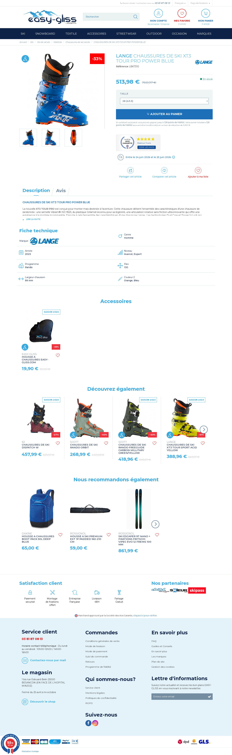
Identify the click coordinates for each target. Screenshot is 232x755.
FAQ (153, 641)
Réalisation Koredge (30, 751)
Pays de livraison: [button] (200, 3)
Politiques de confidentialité (100, 698)
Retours (89, 661)
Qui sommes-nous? (110, 679)
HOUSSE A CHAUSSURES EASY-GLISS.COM (35, 358)
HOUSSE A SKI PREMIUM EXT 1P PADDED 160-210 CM (86, 537)
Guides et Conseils (161, 646)
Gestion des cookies (162, 666)
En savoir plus (169, 632)
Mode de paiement (96, 651)
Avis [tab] (61, 190)
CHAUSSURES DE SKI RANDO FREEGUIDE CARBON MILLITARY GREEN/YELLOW (132, 447)
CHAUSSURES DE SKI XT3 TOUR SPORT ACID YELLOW (182, 446)
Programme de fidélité (98, 666)
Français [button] (180, 3)
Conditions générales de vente (102, 641)
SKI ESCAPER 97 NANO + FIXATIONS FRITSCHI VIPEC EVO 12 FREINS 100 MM (134, 539)
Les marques (158, 656)
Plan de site (157, 661)
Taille (124, 93)
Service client (92, 687)
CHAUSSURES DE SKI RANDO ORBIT (84, 445)
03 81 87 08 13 (162, 3)
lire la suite (33, 219)
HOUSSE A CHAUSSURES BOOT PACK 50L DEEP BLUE (38, 537)
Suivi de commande (96, 656)
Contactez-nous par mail (48, 660)
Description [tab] (36, 190)
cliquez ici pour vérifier (145, 615)
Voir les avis (146, 147)
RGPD (89, 703)
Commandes (101, 632)
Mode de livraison (95, 646)
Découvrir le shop (42, 701)
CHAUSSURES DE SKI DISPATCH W (35, 445)
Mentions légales (95, 692)
